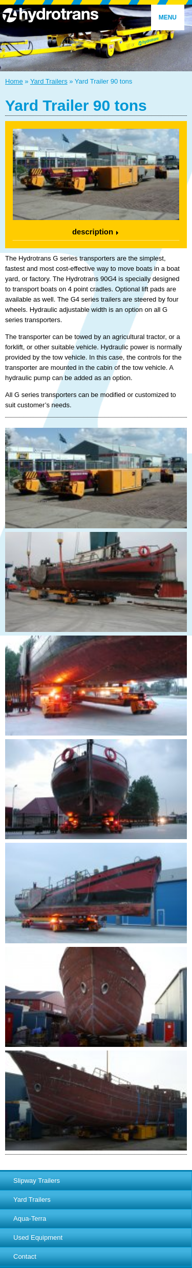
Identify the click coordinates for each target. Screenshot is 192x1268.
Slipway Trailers (36, 1180)
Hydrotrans (96, 15)
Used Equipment (37, 1237)
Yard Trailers (49, 81)
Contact (24, 1256)
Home (14, 81)
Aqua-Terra (29, 1218)
